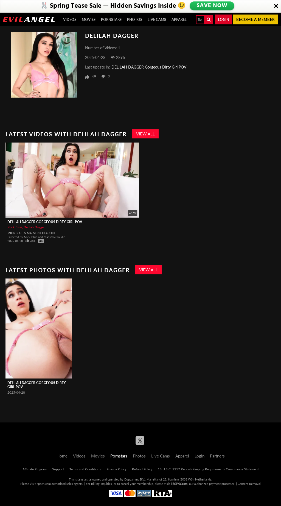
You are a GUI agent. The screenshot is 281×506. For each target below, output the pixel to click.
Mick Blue (14, 227)
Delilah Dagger (34, 227)
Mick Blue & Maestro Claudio (31, 233)
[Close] (276, 6)
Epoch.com (43, 483)
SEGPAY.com (179, 483)
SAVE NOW (212, 6)
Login (223, 19)
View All (145, 133)
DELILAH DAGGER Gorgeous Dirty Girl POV (148, 67)
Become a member (255, 19)
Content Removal (249, 483)
